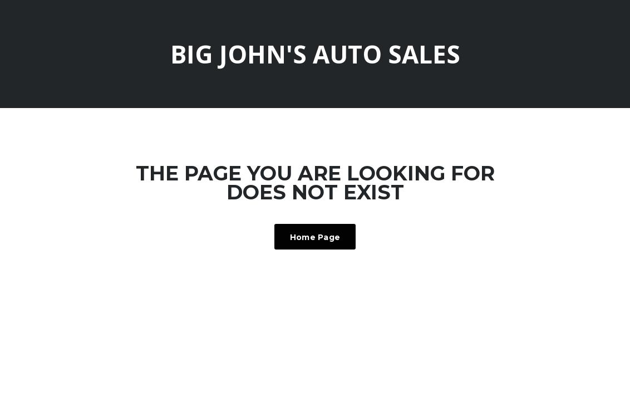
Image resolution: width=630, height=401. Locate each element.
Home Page (315, 237)
